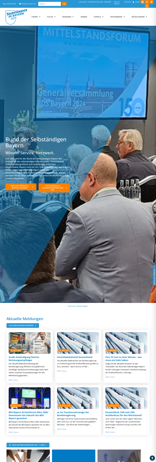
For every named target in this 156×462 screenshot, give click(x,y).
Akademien (68, 17)
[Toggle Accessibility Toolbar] (152, 458)
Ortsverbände (117, 17)
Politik (51, 17)
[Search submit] (64, 4)
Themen (36, 17)
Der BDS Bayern (139, 17)
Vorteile (99, 17)
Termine (83, 17)
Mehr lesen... (14, 380)
